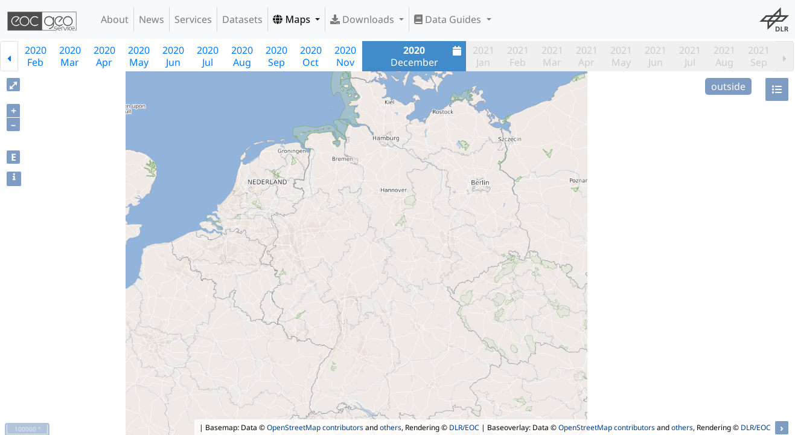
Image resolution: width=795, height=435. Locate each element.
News (151, 19)
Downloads (363, 19)
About (115, 19)
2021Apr (587, 56)
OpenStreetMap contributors (315, 427)
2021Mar (552, 56)
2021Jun (655, 56)
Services (193, 19)
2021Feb (518, 56)
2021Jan (483, 56)
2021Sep (759, 56)
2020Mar (70, 56)
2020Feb (35, 56)
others (390, 427)
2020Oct (311, 56)
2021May (621, 56)
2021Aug (724, 56)
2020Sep (276, 56)
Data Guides (449, 19)
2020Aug (242, 56)
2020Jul (208, 56)
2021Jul (690, 56)
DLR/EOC (464, 427)
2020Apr (104, 56)
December (428, 56)
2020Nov (345, 56)
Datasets (242, 19)
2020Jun (173, 56)
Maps (293, 19)
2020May (139, 56)
